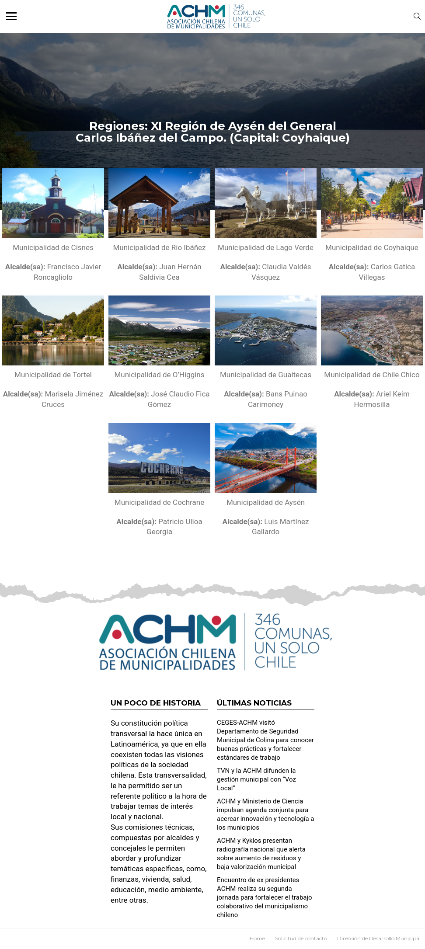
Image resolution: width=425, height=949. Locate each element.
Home (257, 938)
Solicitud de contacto (301, 938)
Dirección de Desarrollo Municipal (379, 938)
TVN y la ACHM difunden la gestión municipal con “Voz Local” (256, 779)
